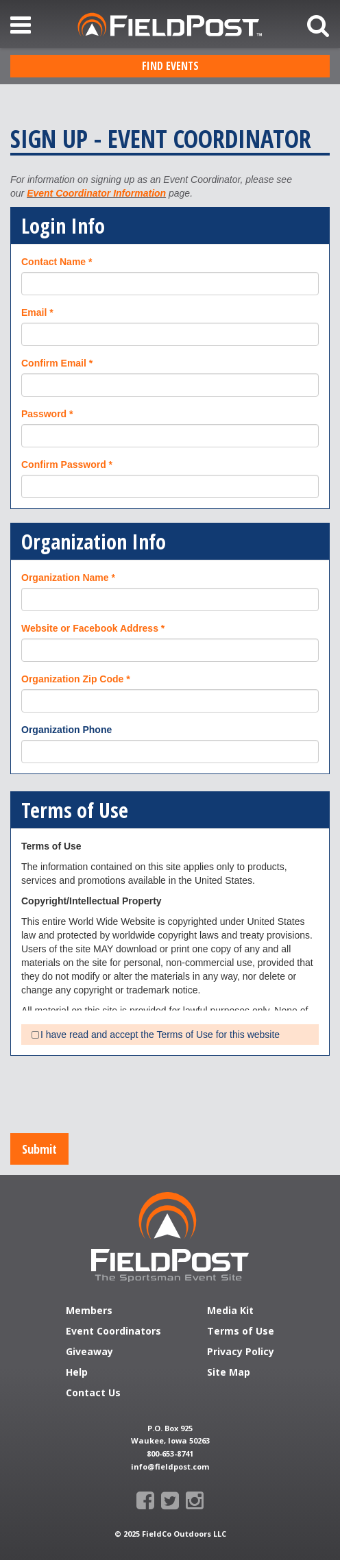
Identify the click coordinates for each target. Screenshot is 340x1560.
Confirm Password (63, 464)
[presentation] (114, 1096)
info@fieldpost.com (170, 1466)
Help (77, 1372)
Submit (39, 1149)
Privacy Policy (240, 1352)
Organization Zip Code (72, 678)
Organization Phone (66, 729)
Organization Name (65, 577)
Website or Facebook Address (89, 628)
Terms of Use (240, 1331)
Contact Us (93, 1393)
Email (34, 312)
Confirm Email (53, 363)
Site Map (228, 1372)
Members (89, 1311)
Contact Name (53, 261)
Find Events (170, 65)
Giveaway (89, 1352)
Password (43, 413)
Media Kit (230, 1311)
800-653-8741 (170, 1453)
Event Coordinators (113, 1331)
